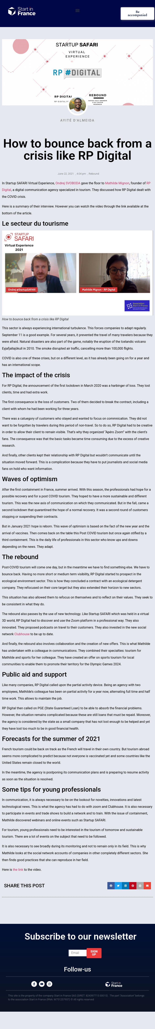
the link (18, 870)
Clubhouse (22, 634)
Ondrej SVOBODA (68, 183)
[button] (77, 10)
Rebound (94, 173)
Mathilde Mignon (117, 183)
